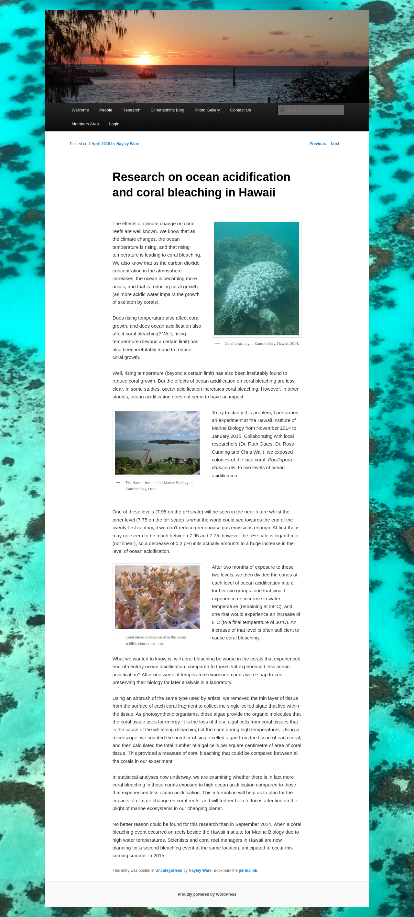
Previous (315, 144)
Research (132, 110)
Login (114, 123)
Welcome (80, 110)
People (105, 110)
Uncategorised (169, 870)
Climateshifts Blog (167, 110)
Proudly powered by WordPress (207, 894)
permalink (248, 870)
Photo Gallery (207, 110)
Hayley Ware (127, 144)
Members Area (85, 123)
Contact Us (240, 110)
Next (337, 144)
